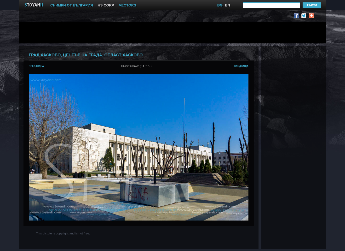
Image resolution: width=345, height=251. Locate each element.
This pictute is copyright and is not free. (63, 233)
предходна (36, 66)
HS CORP (106, 5)
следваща (241, 66)
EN (227, 5)
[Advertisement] (140, 32)
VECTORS (127, 5)
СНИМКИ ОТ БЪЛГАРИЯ (71, 5)
